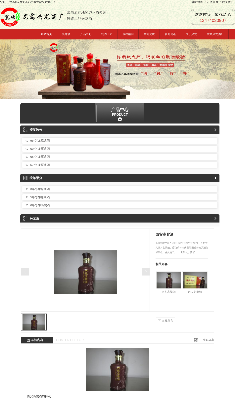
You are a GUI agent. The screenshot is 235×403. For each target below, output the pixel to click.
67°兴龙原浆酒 (40, 165)
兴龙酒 (66, 34)
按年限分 (32, 178)
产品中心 (85, 34)
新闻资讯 (170, 34)
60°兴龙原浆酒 (40, 148)
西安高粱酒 (169, 291)
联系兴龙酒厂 (215, 34)
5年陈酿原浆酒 (40, 197)
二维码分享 (207, 339)
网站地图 (197, 2)
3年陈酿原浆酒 (40, 189)
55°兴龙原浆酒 (40, 140)
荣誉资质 (149, 34)
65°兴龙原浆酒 (40, 156)
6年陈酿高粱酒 (40, 205)
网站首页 (46, 34)
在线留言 (212, 2)
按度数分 (32, 129)
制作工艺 (107, 34)
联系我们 (227, 2)
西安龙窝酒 (195, 291)
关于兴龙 (191, 34)
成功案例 (128, 34)
